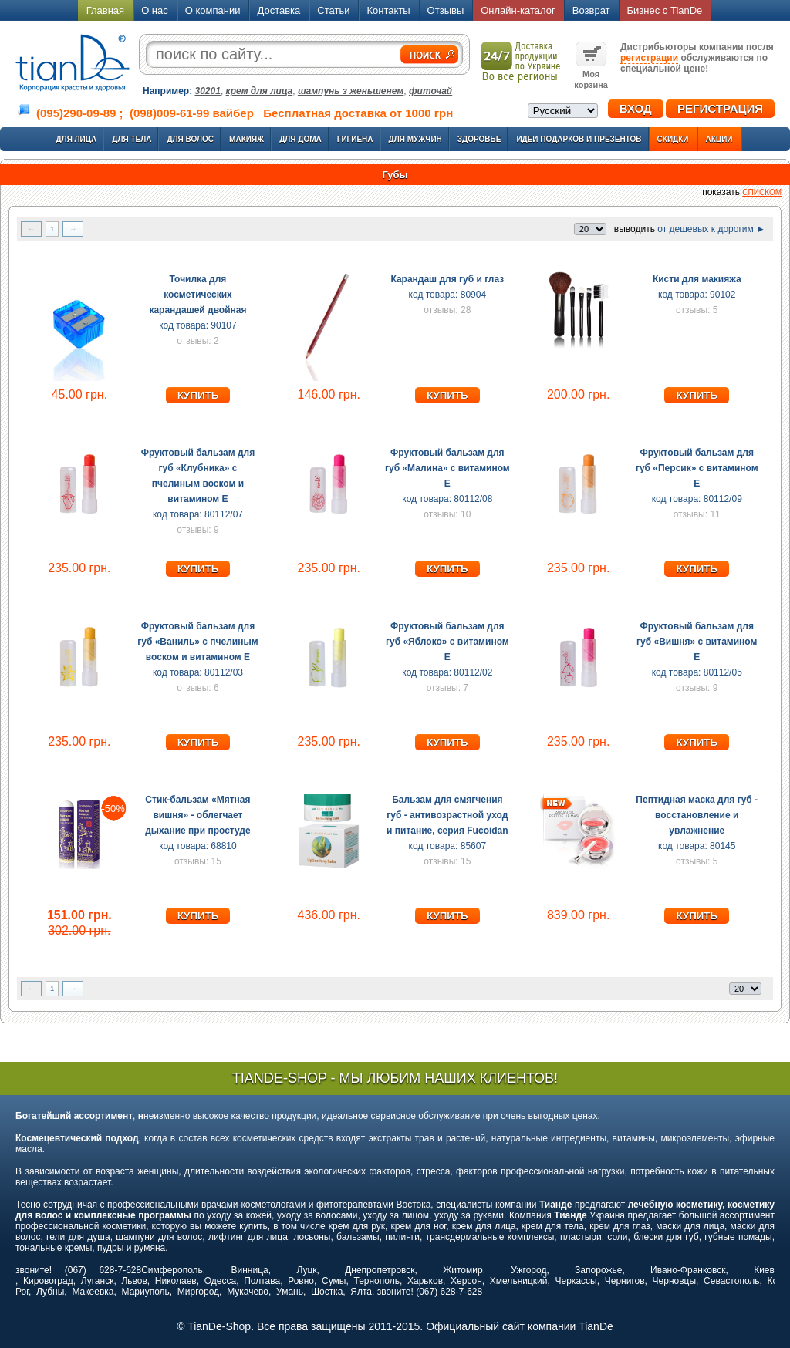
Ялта (361, 1291)
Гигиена (355, 139)
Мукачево (247, 1291)
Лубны (50, 1291)
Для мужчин (415, 139)
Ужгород (528, 1270)
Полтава (262, 1281)
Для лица (76, 139)
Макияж (246, 139)
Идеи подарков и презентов (578, 139)
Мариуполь (146, 1291)
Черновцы (675, 1281)
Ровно (301, 1281)
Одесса (220, 1281)
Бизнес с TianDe (665, 10)
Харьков (425, 1281)
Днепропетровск (379, 1270)
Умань (289, 1291)
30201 (208, 91)
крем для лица (259, 91)
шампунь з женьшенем (350, 91)
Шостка (327, 1291)
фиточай (430, 91)
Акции (719, 139)
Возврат (591, 10)
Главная (105, 10)
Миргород (198, 1291)
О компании (213, 10)
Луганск (97, 1281)
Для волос (190, 139)
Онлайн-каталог (518, 10)
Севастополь (731, 1281)
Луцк (306, 1270)
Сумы (334, 1281)
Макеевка (92, 1291)
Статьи (333, 10)
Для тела (131, 139)
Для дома (300, 139)
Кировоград (48, 1281)
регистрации (649, 57)
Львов (134, 1281)
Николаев (176, 1281)
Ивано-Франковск (687, 1270)
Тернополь (376, 1281)
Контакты (388, 10)
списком (762, 192)
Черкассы (576, 1281)
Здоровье (479, 139)
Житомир (462, 1270)
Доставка (278, 10)
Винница (249, 1270)
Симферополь (172, 1270)
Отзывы (445, 10)
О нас (154, 10)
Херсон (466, 1281)
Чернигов (625, 1281)
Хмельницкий (519, 1281)
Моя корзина (591, 74)
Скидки (673, 139)
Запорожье (598, 1270)
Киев (764, 1270)
